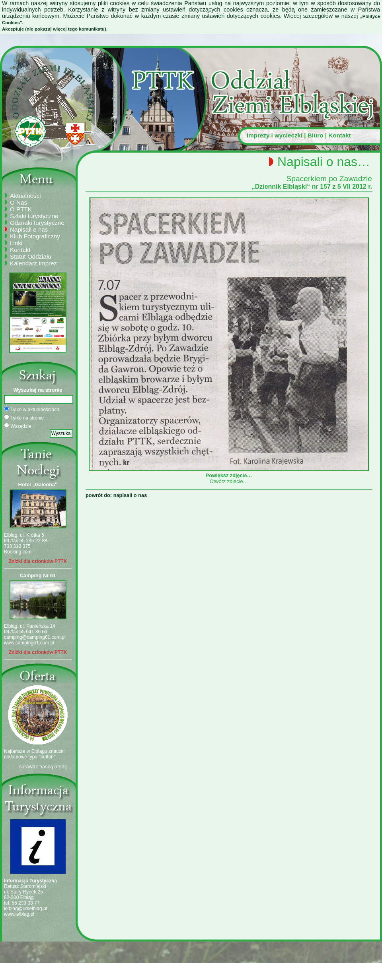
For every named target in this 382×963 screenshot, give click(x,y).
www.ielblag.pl (19, 914)
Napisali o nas (29, 229)
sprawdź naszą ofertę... (45, 767)
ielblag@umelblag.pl (25, 908)
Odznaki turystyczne (37, 222)
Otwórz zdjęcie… (229, 481)
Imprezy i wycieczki (274, 135)
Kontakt (339, 135)
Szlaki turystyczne (34, 216)
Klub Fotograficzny (35, 236)
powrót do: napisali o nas (116, 495)
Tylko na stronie (24, 417)
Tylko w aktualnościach (31, 409)
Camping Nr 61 (38, 575)
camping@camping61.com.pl (35, 637)
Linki (16, 243)
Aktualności (25, 195)
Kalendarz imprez (33, 263)
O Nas (18, 202)
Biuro (316, 135)
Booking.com (17, 552)
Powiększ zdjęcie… (229, 472)
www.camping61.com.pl (29, 643)
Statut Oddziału (30, 256)
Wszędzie (17, 426)
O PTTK (21, 209)
